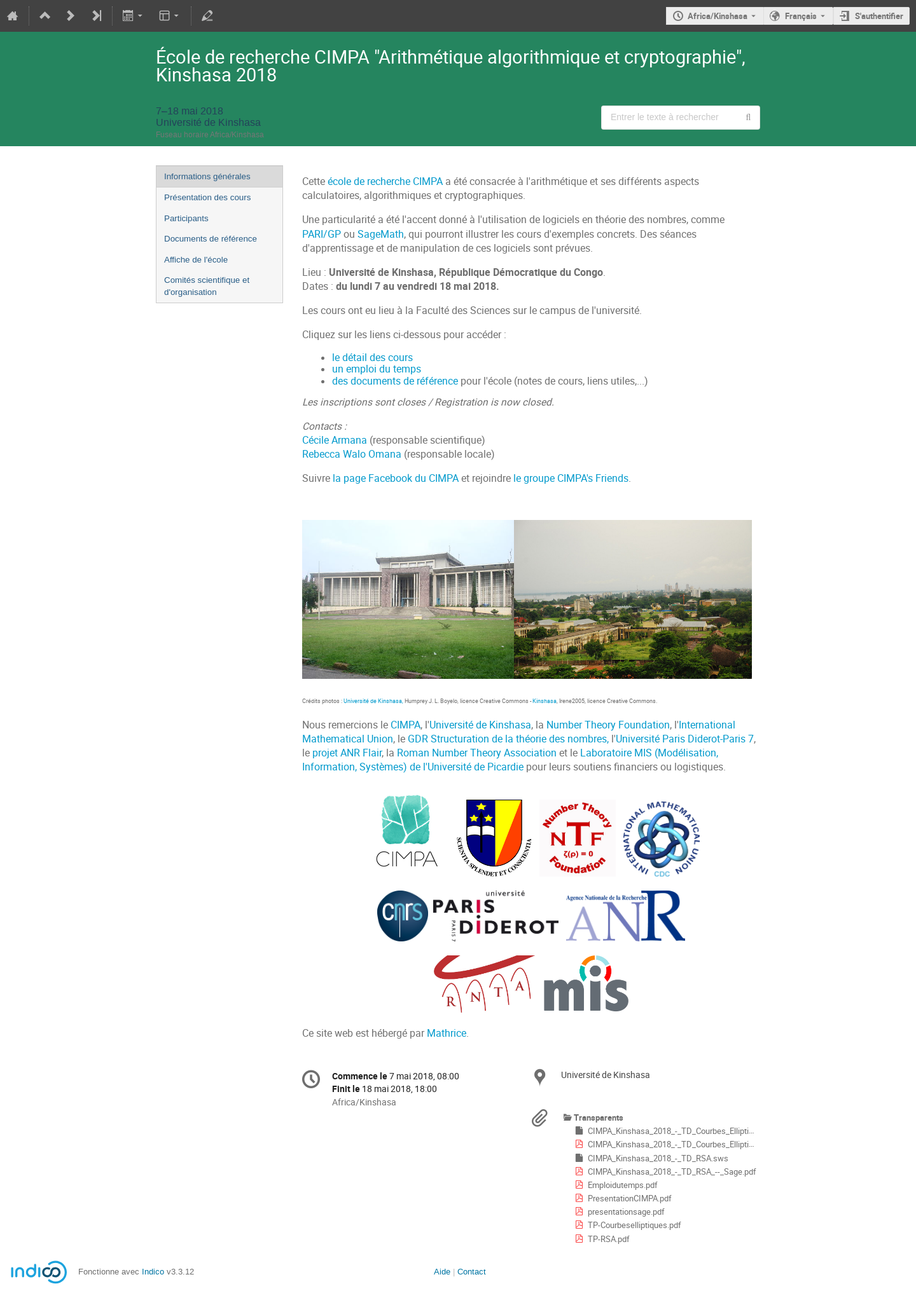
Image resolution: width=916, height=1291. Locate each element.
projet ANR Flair (347, 753)
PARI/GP (321, 234)
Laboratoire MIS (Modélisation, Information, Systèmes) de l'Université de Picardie (510, 760)
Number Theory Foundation (608, 725)
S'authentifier (879, 16)
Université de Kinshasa (480, 725)
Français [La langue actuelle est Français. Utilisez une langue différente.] (801, 16)
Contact (471, 1271)
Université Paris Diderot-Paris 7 (685, 739)
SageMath (380, 234)
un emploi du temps (376, 369)
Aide (442, 1271)
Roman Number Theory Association (477, 753)
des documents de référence (395, 381)
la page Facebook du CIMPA (396, 478)
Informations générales (207, 176)
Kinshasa (544, 701)
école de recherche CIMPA (385, 181)
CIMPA (405, 725)
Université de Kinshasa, (374, 701)
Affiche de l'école (196, 259)
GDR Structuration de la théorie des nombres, (508, 739)
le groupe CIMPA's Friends (570, 478)
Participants (186, 218)
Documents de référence (210, 238)
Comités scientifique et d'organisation (206, 286)
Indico (153, 1271)
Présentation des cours (207, 197)
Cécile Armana (334, 440)
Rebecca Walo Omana (351, 454)
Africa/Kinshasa (717, 16)
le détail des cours (372, 357)
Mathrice (446, 1033)
